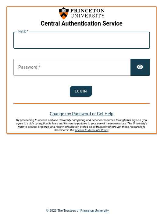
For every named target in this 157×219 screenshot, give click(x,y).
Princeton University (94, 211)
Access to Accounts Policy (92, 130)
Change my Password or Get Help (81, 113)
